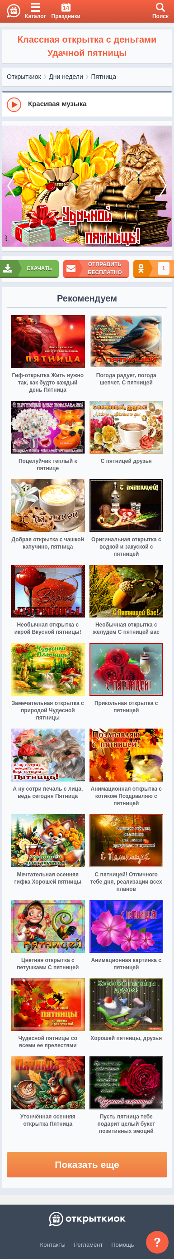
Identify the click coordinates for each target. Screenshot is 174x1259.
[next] (162, 186)
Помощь (122, 1244)
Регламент (88, 1244)
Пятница (103, 76)
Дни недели (66, 76)
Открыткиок (24, 76)
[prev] (11, 186)
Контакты (53, 1244)
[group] (87, 104)
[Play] (14, 104)
